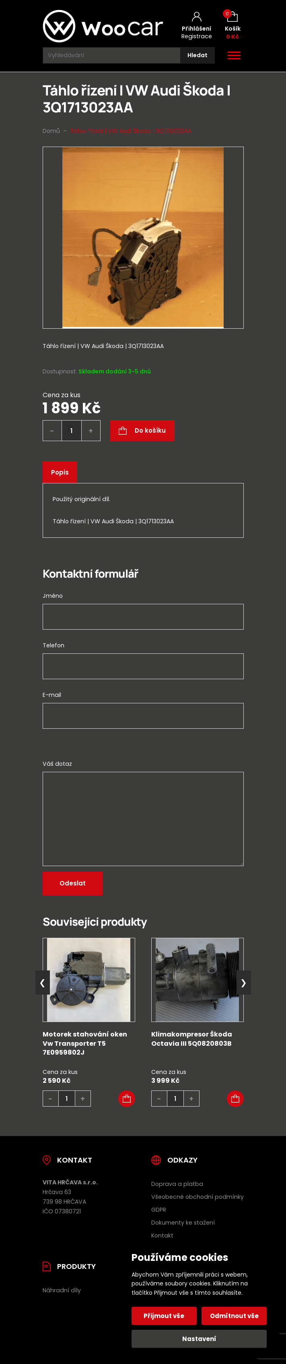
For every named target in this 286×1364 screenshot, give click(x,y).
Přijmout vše (164, 1316)
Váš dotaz (57, 764)
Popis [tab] (60, 472)
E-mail (52, 695)
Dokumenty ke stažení (183, 1223)
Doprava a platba (177, 1184)
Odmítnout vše (234, 1316)
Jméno (53, 596)
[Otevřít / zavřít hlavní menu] (234, 56)
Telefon (53, 645)
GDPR (158, 1210)
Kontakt (162, 1235)
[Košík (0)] (233, 26)
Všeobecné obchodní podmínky (197, 1197)
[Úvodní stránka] (103, 26)
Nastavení (199, 1339)
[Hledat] (197, 55)
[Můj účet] (196, 26)
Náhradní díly (62, 1290)
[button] (126, 1098)
